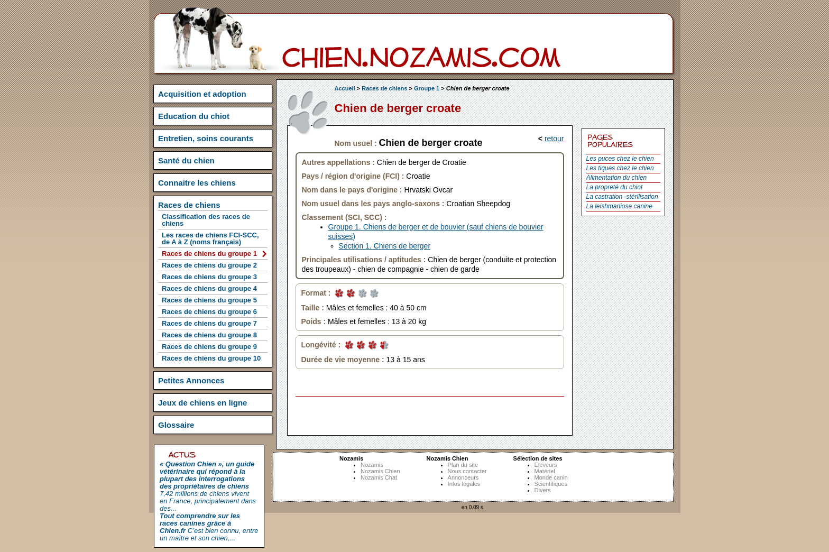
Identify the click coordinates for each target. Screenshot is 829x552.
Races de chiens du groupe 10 (211, 358)
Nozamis (372, 465)
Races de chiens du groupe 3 (209, 277)
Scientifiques (551, 484)
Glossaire (176, 424)
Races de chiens (384, 88)
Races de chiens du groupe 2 (209, 265)
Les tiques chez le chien (620, 168)
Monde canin (551, 477)
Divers (543, 490)
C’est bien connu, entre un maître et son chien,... (209, 527)
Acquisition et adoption (202, 93)
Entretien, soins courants (205, 138)
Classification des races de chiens (206, 220)
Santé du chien (186, 160)
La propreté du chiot (614, 187)
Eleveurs (546, 465)
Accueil (345, 88)
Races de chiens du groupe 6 (209, 312)
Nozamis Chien (380, 471)
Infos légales (464, 484)
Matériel (545, 471)
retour (554, 138)
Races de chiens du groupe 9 (209, 347)
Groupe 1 (426, 88)
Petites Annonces (191, 380)
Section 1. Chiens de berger (385, 246)
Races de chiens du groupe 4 (209, 288)
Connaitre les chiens (197, 182)
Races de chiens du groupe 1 (209, 253)
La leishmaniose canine (619, 206)
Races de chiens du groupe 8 (209, 335)
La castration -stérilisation (622, 196)
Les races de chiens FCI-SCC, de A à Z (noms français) (210, 238)
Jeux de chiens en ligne (202, 402)
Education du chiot (193, 116)
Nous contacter (467, 471)
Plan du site (463, 465)
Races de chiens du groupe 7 (209, 323)
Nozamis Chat (379, 477)
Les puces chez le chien (620, 158)
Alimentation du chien (616, 177)
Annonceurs (463, 477)
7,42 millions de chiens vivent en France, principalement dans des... (208, 486)
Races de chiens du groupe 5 (209, 300)
